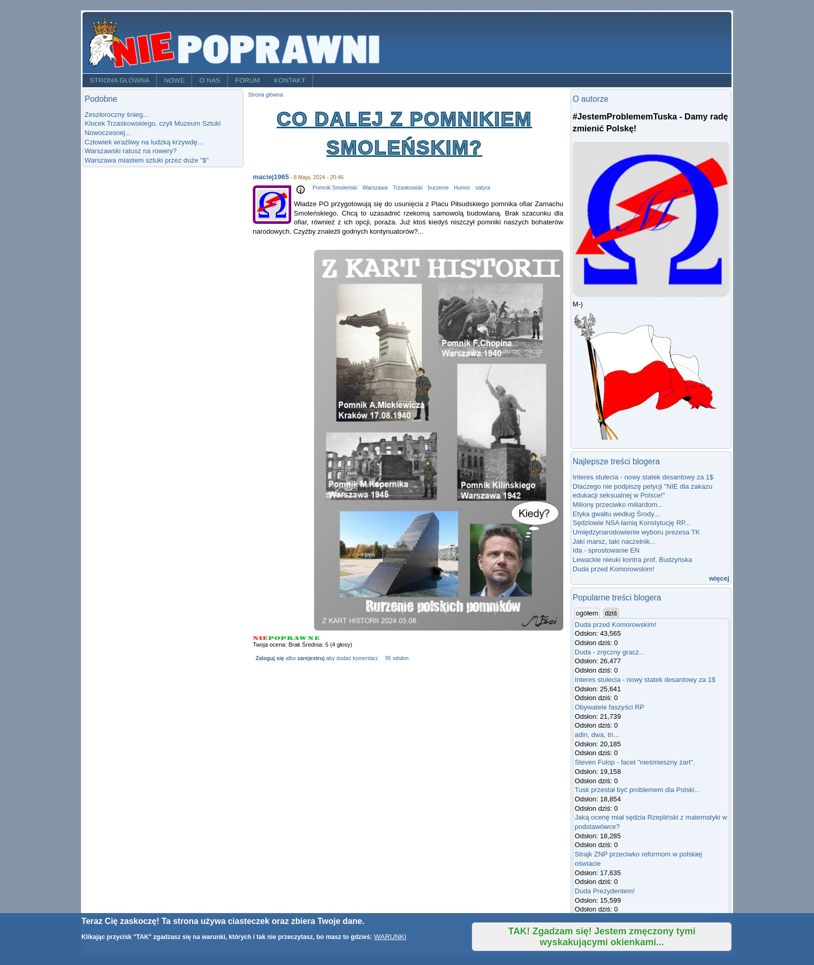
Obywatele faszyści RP (609, 707)
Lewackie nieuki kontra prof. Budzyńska (632, 560)
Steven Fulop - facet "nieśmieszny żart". (635, 762)
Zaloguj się (269, 658)
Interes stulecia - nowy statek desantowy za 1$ (643, 477)
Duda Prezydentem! (605, 891)
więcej (719, 578)
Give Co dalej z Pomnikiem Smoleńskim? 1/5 (260, 638)
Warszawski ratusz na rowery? (131, 151)
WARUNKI (390, 937)
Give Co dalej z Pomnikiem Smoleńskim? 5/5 (314, 638)
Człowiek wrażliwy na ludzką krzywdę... (144, 142)
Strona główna (120, 80)
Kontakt (290, 80)
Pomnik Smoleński (335, 188)
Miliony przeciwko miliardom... (618, 504)
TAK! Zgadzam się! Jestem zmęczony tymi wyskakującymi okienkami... (602, 936)
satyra (483, 188)
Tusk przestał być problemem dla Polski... (637, 790)
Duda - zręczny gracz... (610, 652)
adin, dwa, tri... (597, 735)
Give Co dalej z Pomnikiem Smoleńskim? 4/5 (301, 638)
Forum (247, 80)
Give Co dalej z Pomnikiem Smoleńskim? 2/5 (274, 638)
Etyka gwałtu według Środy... (616, 514)
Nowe (174, 80)
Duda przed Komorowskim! (613, 569)
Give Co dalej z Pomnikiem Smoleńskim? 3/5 (287, 638)
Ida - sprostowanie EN (606, 550)
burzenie (438, 188)
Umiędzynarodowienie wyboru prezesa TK (636, 532)
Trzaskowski (408, 188)
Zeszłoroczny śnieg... (116, 114)
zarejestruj (310, 658)
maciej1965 (271, 177)
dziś (611, 613)
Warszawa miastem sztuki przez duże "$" (147, 160)
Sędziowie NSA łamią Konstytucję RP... (631, 523)
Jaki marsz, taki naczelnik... (614, 541)
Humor (462, 188)
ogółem (588, 613)
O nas (210, 80)
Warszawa (375, 188)
